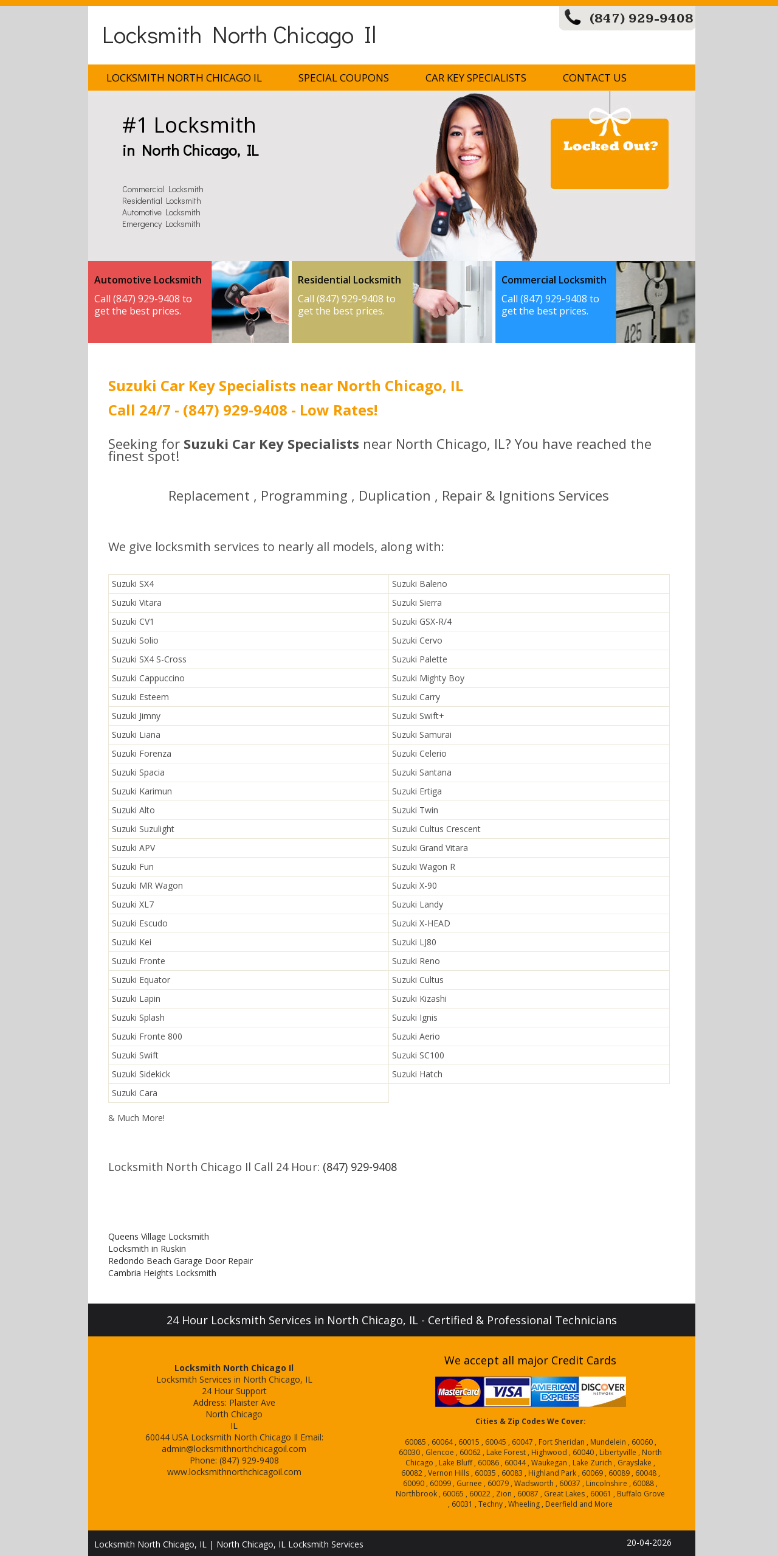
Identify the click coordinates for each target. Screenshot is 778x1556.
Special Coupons (343, 78)
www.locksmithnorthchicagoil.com (234, 1472)
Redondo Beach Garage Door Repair (180, 1260)
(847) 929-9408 (642, 18)
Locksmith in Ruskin (147, 1248)
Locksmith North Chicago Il (239, 33)
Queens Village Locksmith (158, 1236)
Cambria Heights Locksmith (162, 1273)
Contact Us (595, 78)
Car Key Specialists (475, 78)
